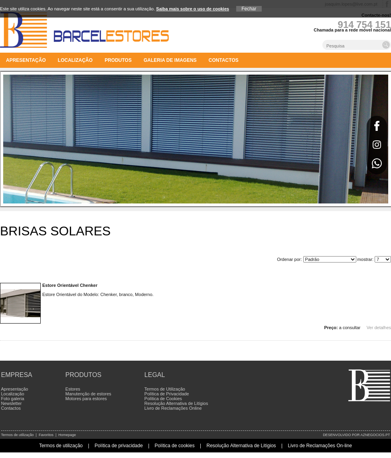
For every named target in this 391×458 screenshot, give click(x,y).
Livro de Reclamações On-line (320, 445)
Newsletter (11, 403)
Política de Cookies (163, 398)
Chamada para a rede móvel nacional (352, 30)
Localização (75, 60)
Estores (72, 389)
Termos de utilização (17, 435)
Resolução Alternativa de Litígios (176, 403)
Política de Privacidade (166, 393)
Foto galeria (12, 398)
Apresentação (26, 60)
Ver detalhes (379, 327)
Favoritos (46, 435)
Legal (154, 374)
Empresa (16, 374)
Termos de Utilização (164, 389)
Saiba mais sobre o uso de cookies (192, 8)
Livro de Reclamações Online (173, 408)
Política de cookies (175, 445)
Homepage (67, 435)
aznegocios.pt (375, 435)
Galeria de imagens (170, 60)
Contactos (224, 60)
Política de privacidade (119, 445)
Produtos (118, 60)
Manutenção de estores (88, 393)
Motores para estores (86, 398)
